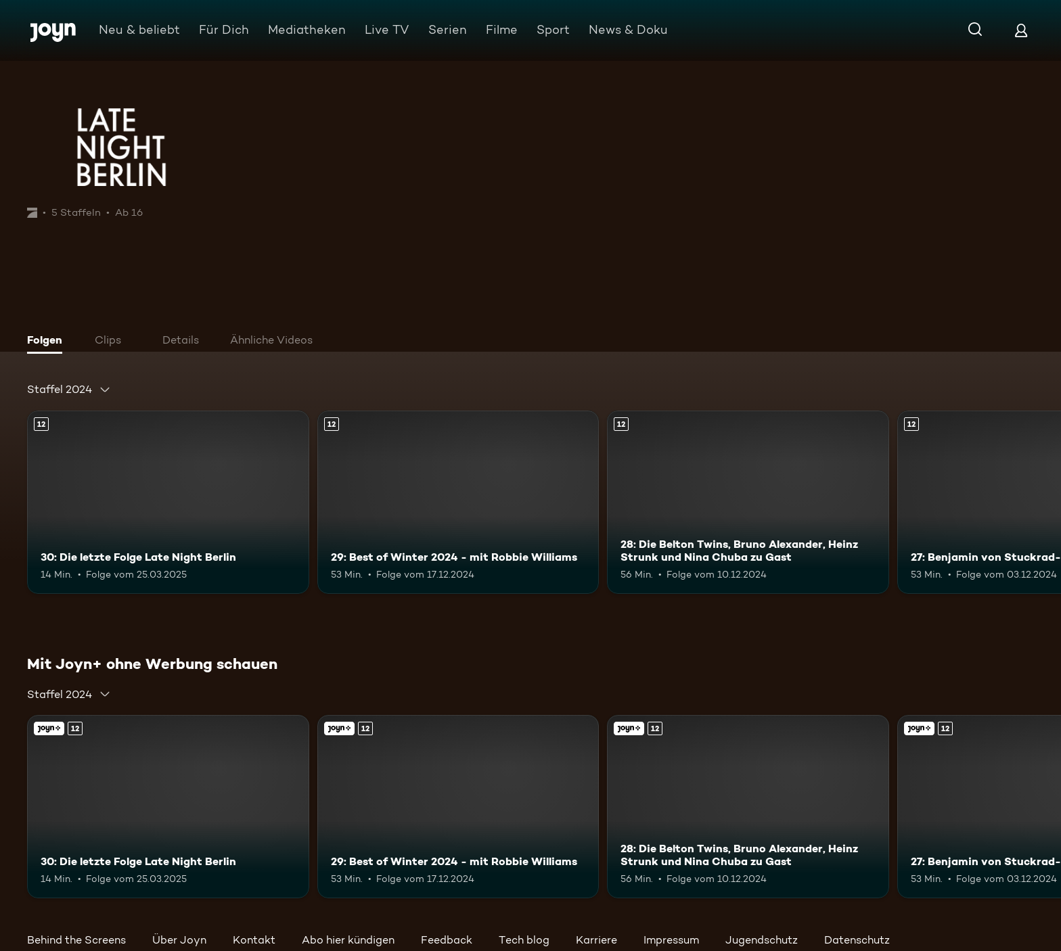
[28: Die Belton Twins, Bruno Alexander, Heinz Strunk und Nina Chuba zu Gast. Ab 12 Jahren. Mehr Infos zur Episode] (748, 502)
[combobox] (69, 389)
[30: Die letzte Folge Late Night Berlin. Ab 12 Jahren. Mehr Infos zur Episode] (168, 502)
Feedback (446, 939)
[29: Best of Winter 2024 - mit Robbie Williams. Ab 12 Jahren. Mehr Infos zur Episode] (458, 502)
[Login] (1021, 30)
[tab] (48, 341)
